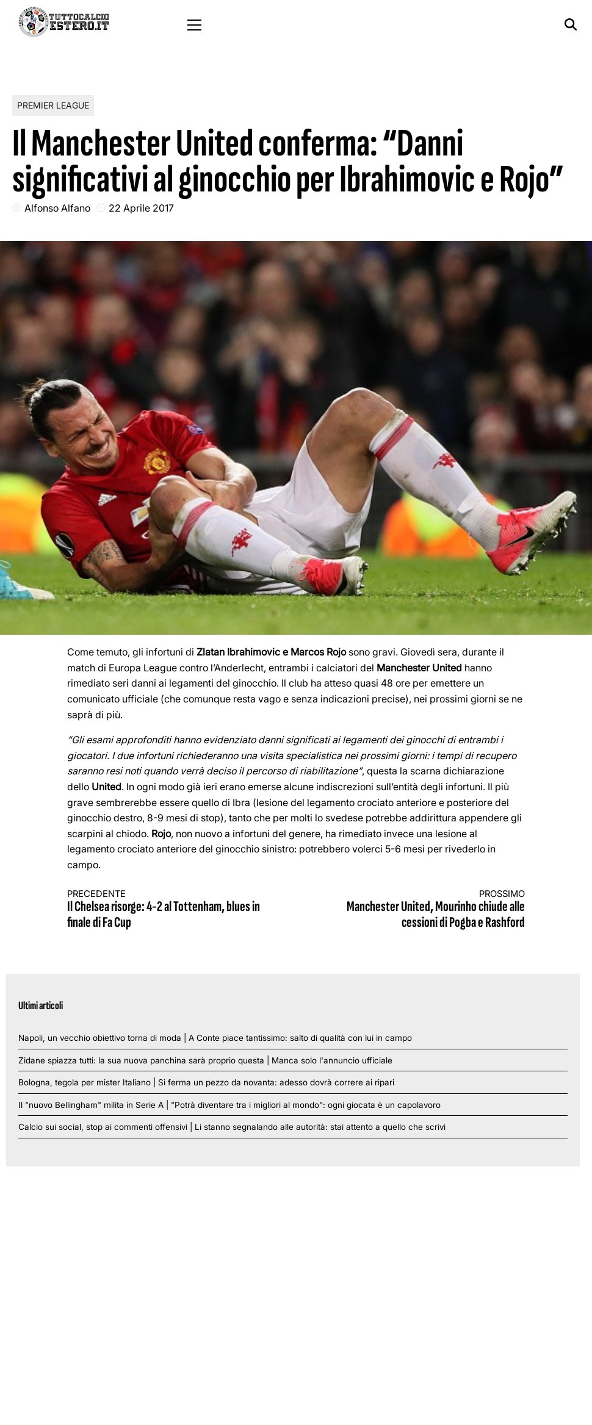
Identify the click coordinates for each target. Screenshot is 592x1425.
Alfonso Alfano (57, 208)
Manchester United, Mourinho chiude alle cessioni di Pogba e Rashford (422, 910)
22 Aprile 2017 (141, 208)
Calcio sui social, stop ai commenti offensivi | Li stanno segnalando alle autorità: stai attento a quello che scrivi (232, 1127)
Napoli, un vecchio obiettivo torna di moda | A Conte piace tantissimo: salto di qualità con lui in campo (215, 1038)
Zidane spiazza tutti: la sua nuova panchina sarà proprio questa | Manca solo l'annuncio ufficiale (205, 1060)
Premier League (53, 105)
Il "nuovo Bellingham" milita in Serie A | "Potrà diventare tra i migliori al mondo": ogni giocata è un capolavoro (229, 1105)
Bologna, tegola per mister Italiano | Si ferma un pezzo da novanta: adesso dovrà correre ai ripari (206, 1082)
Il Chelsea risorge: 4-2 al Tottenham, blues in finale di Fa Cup (170, 910)
